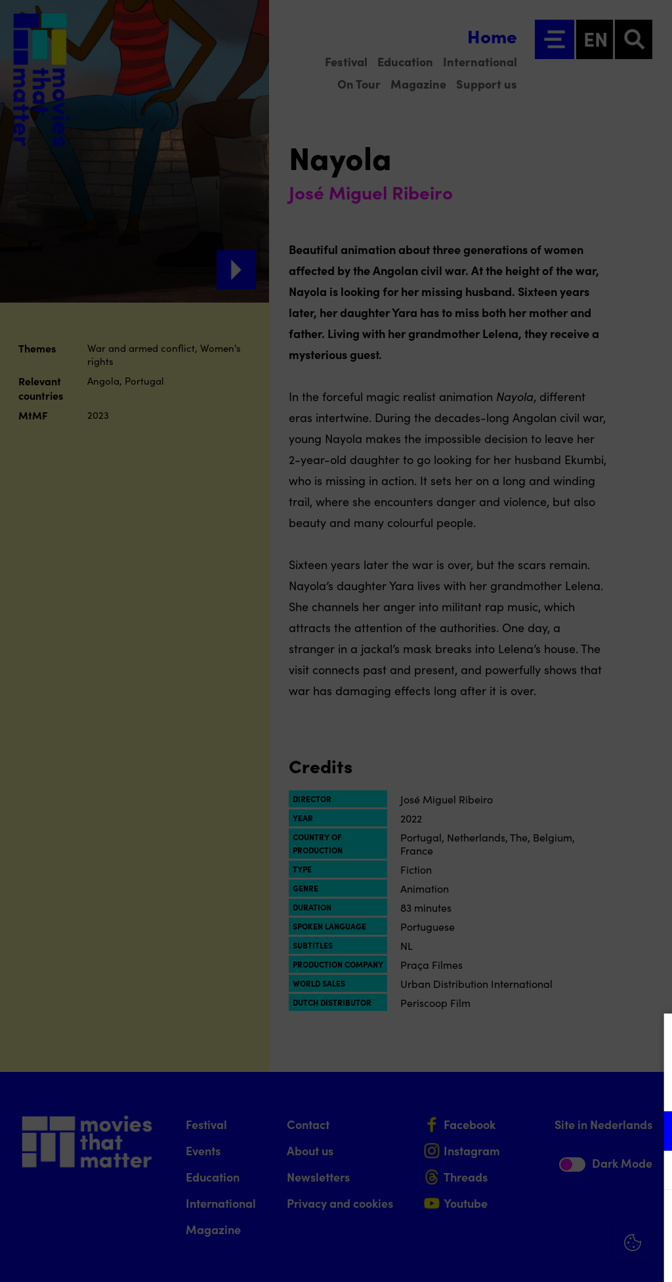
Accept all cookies (560, 1219)
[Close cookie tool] (651, 1037)
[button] (547, 1131)
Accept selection (560, 1257)
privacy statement (508, 1088)
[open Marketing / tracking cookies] (651, 1172)
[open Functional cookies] (651, 1132)
